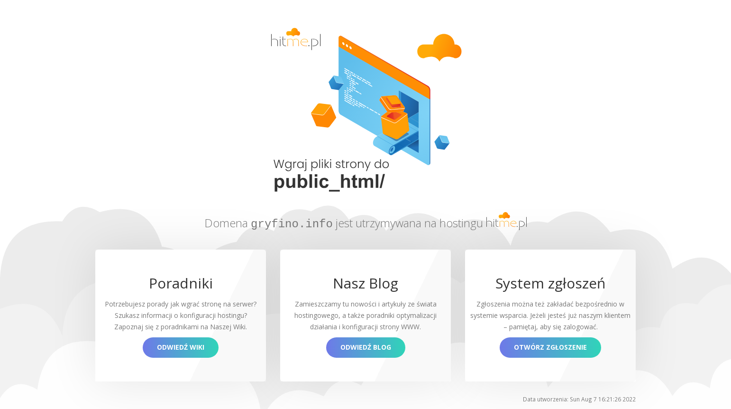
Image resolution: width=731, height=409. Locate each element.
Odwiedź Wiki (180, 346)
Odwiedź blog (365, 346)
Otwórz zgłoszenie (550, 346)
